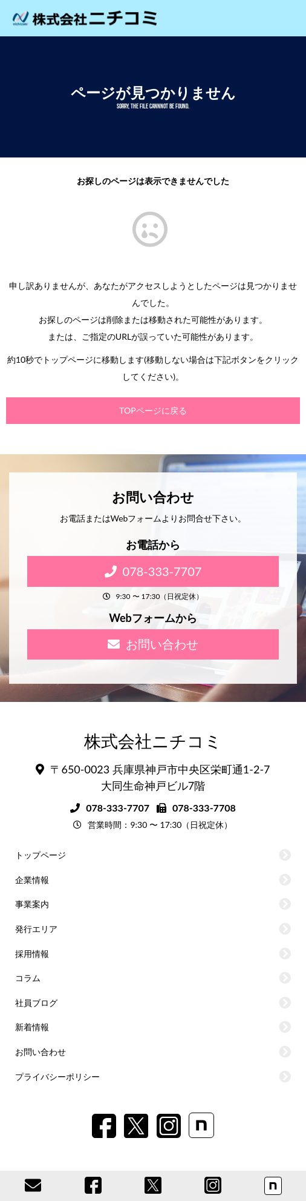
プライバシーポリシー (57, 1076)
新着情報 (32, 1027)
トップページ (40, 855)
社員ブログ (36, 1003)
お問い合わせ (153, 644)
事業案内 (32, 904)
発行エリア (36, 929)
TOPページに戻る (152, 410)
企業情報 (32, 880)
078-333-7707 (153, 571)
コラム (28, 978)
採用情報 (32, 953)
